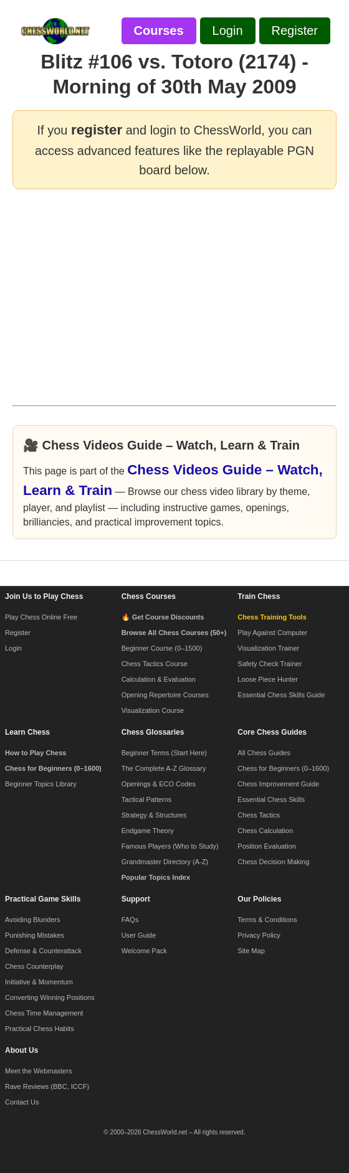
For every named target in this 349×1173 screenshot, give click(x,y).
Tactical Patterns (147, 799)
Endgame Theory (148, 830)
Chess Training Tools (271, 617)
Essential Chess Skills (271, 799)
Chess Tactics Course (155, 663)
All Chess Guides (263, 752)
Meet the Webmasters (38, 1071)
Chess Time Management (44, 1013)
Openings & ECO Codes (159, 784)
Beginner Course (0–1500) (162, 648)
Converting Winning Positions (50, 997)
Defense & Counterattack (43, 950)
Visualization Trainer (268, 648)
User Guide (139, 935)
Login (13, 648)
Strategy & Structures (154, 815)
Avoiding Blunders (32, 919)
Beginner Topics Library (41, 784)
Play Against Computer (272, 632)
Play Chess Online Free (41, 617)
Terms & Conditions (267, 919)
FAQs (130, 919)
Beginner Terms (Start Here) (164, 752)
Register (18, 632)
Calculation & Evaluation (159, 679)
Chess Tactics (258, 815)
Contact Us (22, 1102)
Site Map (250, 950)
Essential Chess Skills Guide (281, 695)
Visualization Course (153, 710)
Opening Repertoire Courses (165, 695)
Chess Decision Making (273, 861)
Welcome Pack (144, 950)
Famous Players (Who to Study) (170, 846)
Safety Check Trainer (269, 663)
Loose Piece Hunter (267, 679)
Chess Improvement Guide (278, 784)
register (96, 130)
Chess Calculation (265, 830)
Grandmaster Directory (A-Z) (165, 861)
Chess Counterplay (34, 966)
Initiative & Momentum (39, 982)
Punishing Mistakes (34, 935)
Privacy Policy (258, 935)
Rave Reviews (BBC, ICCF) (47, 1086)
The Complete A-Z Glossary (164, 768)
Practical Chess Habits (39, 1028)
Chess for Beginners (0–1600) (283, 768)
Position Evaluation (266, 846)
